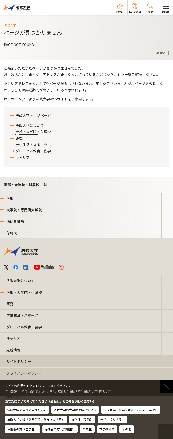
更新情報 (13, 349)
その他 (126, 429)
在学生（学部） (82, 419)
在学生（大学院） (112, 419)
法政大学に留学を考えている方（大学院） (36, 419)
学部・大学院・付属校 (33, 131)
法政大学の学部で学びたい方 (27, 410)
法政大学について (29, 125)
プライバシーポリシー (24, 373)
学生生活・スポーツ (31, 144)
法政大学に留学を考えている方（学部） (130, 410)
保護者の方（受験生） (60, 429)
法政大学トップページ (33, 115)
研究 (19, 138)
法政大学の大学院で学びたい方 (75, 410)
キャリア (22, 157)
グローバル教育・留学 (33, 151)
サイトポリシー (18, 361)
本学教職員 (106, 429)
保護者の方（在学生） (22, 429)
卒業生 (87, 429)
